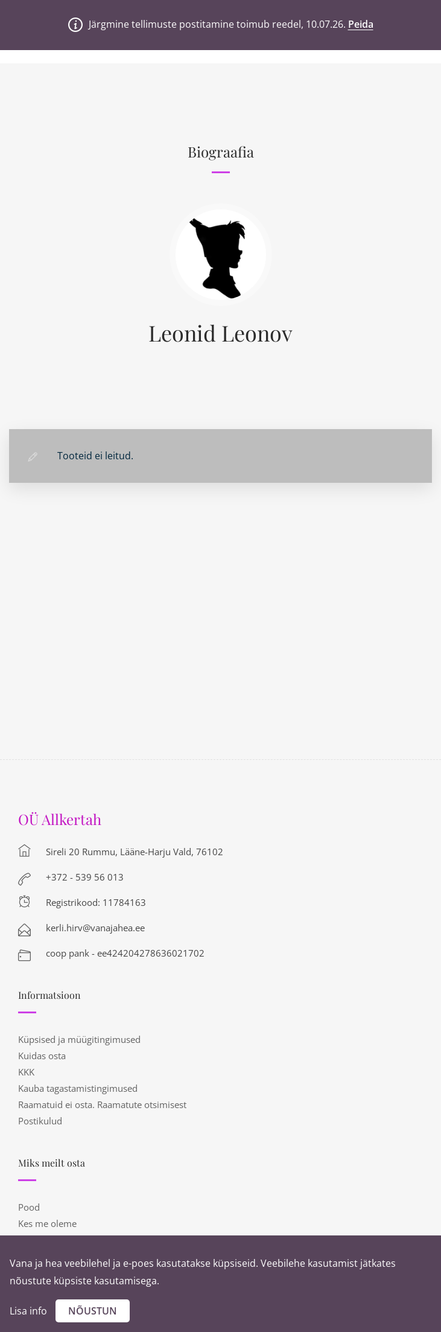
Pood (29, 1207)
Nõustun (92, 1311)
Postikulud (40, 1121)
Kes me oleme (47, 1223)
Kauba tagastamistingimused (78, 1088)
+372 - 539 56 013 (85, 877)
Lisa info (28, 1311)
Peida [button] (360, 24)
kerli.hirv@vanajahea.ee (95, 928)
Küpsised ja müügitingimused (79, 1039)
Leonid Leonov (220, 332)
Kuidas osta (42, 1056)
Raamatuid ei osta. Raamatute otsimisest (102, 1104)
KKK (26, 1072)
